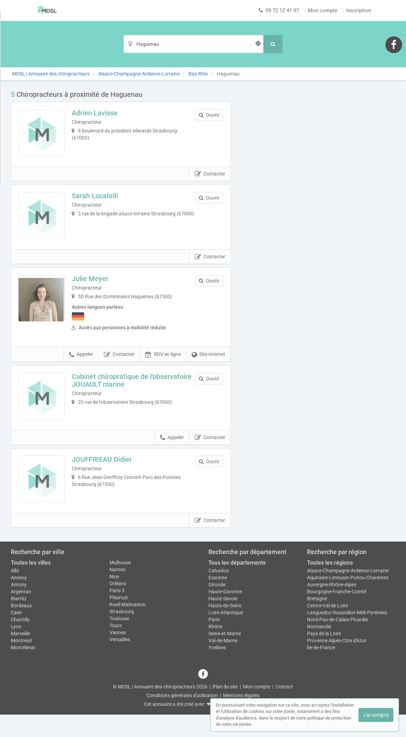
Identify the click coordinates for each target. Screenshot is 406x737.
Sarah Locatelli (101, 201)
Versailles (119, 662)
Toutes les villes (31, 585)
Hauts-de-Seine (224, 628)
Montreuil (21, 663)
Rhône (215, 649)
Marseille (20, 656)
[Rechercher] (273, 44)
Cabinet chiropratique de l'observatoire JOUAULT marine (126, 392)
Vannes (117, 655)
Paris (214, 642)
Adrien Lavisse (100, 113)
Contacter (210, 180)
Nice (114, 599)
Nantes (117, 592)
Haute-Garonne (225, 614)
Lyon (16, 649)
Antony (19, 607)
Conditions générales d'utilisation (182, 718)
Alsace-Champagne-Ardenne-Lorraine (348, 593)
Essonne (217, 600)
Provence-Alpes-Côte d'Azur (336, 663)
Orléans (117, 606)
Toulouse (119, 641)
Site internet (208, 366)
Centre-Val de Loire (327, 628)
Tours (115, 648)
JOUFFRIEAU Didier (108, 476)
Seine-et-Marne (224, 656)
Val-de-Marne (222, 663)
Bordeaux (21, 628)
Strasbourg (121, 634)
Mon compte (322, 10)
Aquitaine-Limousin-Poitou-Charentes (348, 600)
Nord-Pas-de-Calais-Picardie (337, 642)
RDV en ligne (163, 366)
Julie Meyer (96, 290)
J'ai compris (376, 715)
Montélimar (23, 670)
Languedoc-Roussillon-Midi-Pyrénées (347, 635)
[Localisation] (193, 44)
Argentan (21, 614)
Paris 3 (116, 613)
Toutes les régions (330, 585)
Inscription (358, 10)
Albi (15, 593)
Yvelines (217, 670)
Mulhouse (120, 585)
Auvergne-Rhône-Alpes (331, 607)
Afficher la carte (318, 189)
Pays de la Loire (324, 656)
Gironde (217, 607)
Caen (16, 635)
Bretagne (317, 621)
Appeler (81, 366)
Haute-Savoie (222, 621)
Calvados (218, 593)
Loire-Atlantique (225, 635)
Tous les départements (237, 585)
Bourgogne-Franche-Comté (336, 614)
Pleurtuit (118, 620)
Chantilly (20, 642)
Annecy (19, 600)
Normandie (319, 649)
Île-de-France (321, 670)
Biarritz (19, 621)
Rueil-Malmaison (127, 627)
